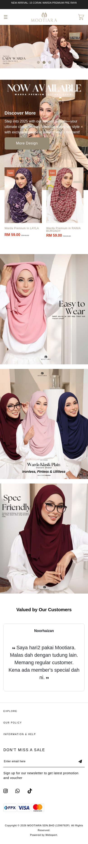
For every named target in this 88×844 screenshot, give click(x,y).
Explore (10, 711)
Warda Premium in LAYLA (22, 228)
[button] (38, 62)
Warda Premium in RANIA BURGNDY (63, 230)
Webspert (51, 835)
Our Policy (12, 722)
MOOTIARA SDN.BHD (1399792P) (48, 825)
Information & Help (19, 734)
